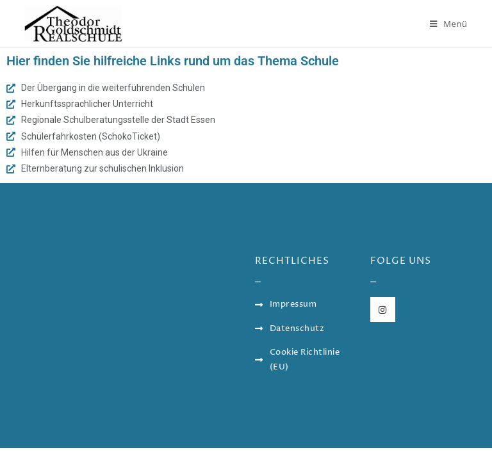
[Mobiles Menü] (449, 23)
